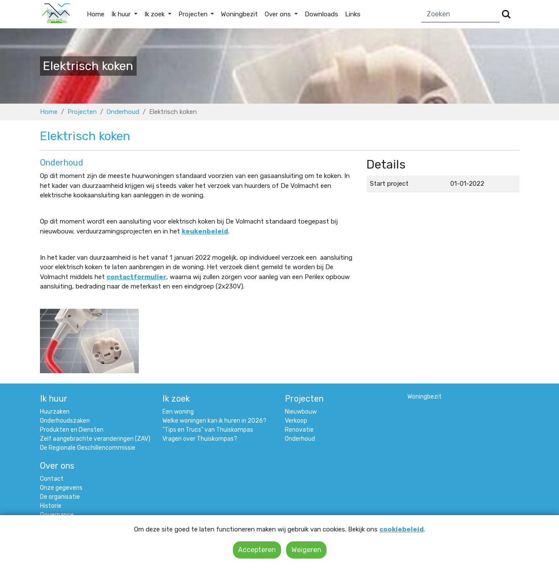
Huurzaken (55, 411)
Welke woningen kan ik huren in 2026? (214, 420)
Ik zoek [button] (155, 14)
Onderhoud (123, 112)
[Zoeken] (461, 14)
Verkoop (296, 420)
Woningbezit (239, 14)
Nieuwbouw (301, 411)
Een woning (178, 411)
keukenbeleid (205, 231)
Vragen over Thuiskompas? (199, 438)
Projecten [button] (193, 14)
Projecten (82, 112)
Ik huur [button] (121, 14)
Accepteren (257, 550)
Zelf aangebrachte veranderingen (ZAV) (95, 438)
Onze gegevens (61, 487)
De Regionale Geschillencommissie (87, 447)
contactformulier (136, 277)
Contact (52, 478)
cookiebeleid (401, 529)
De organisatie (60, 496)
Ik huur (53, 398)
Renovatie (299, 429)
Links (352, 14)
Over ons (57, 466)
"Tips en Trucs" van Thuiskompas (207, 429)
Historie (50, 506)
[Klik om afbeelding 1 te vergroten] (89, 340)
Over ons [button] (279, 14)
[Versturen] (506, 14)
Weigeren (306, 550)
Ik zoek (176, 398)
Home (95, 14)
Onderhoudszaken (65, 420)
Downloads (321, 14)
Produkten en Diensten (72, 429)
